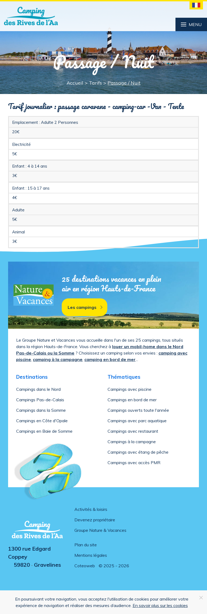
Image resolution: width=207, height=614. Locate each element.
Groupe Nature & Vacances (100, 530)
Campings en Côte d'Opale (42, 420)
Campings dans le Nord (38, 389)
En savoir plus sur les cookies (160, 605)
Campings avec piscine (129, 389)
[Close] (201, 597)
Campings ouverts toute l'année (138, 410)
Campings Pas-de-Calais (40, 399)
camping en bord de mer (110, 359)
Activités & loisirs (90, 509)
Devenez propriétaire (94, 519)
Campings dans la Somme (41, 410)
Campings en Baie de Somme (44, 431)
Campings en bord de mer (132, 399)
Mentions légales (90, 555)
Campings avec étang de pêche (138, 452)
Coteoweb (84, 565)
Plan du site (85, 544)
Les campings (86, 307)
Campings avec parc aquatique (137, 420)
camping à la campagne (57, 359)
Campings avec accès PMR (134, 462)
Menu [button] (191, 24)
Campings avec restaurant (133, 431)
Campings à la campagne (132, 441)
